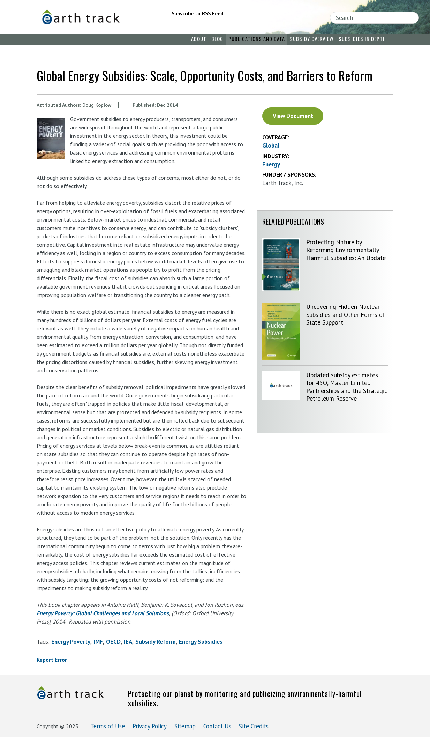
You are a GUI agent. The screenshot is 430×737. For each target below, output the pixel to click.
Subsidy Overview (311, 39)
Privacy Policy (150, 726)
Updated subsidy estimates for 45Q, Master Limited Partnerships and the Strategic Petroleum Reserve (346, 387)
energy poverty (70, 642)
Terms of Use (107, 726)
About (198, 39)
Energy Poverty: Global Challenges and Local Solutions (103, 613)
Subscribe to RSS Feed (198, 13)
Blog (217, 39)
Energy (271, 164)
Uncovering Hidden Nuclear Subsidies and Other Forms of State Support (345, 314)
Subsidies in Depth (362, 39)
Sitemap (185, 726)
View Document (293, 116)
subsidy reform (155, 642)
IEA (128, 642)
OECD (113, 642)
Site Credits (254, 726)
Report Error (52, 659)
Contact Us (217, 726)
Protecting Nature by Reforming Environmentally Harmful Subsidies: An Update (346, 250)
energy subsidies (200, 642)
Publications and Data (256, 39)
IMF (98, 642)
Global (270, 145)
